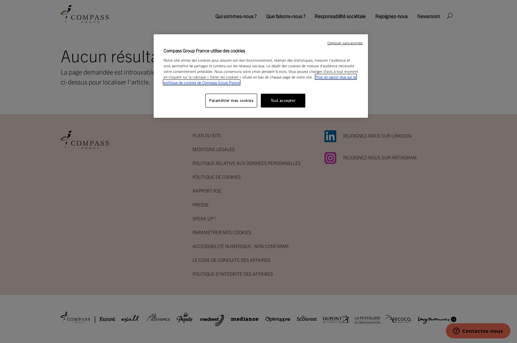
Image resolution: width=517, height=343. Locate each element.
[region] (261, 76)
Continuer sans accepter (345, 43)
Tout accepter (283, 100)
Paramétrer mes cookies (231, 100)
